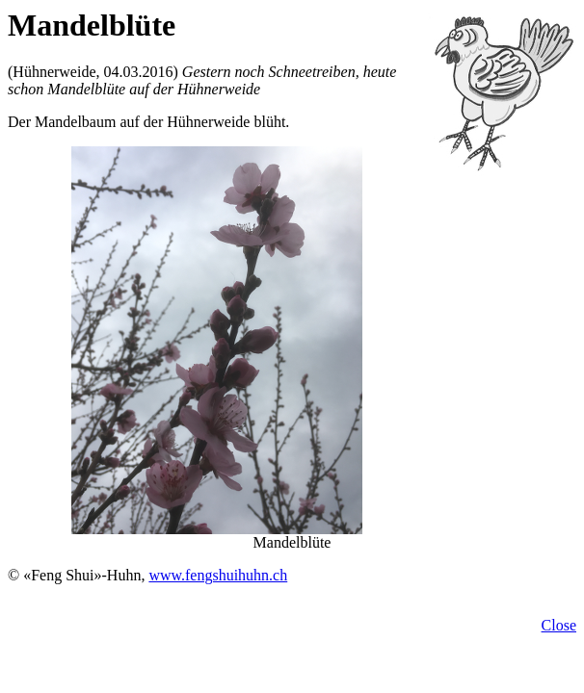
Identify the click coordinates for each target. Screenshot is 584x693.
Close (559, 625)
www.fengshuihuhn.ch (217, 575)
